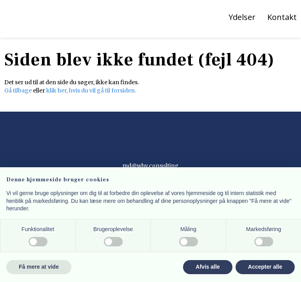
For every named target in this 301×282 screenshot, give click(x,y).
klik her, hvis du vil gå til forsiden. (91, 90)
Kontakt (282, 17)
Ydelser (242, 17)
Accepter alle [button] (265, 267)
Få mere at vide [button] (39, 267)
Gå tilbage (18, 90)
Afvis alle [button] (207, 267)
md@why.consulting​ (150, 165)
